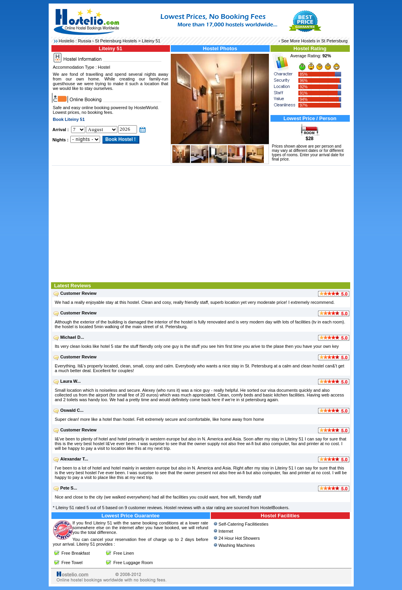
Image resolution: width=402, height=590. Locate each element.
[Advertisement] (201, 223)
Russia (84, 40)
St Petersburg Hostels (116, 40)
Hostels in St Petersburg (324, 40)
